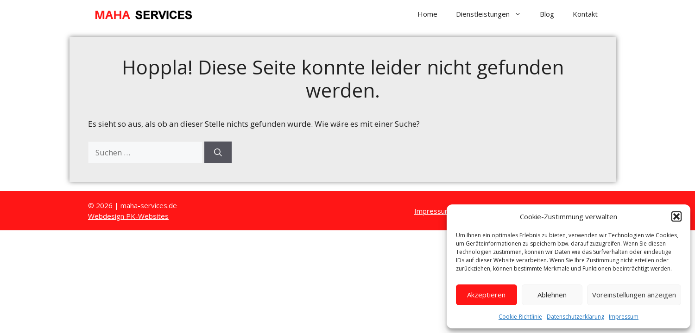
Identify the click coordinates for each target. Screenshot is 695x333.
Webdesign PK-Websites (128, 216)
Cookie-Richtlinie (520, 317)
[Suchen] (218, 153)
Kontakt (585, 13)
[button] (676, 216)
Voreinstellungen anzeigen (634, 294)
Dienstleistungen (493, 14)
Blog (547, 13)
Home (427, 13)
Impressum (623, 317)
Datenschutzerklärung (575, 317)
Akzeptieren (486, 294)
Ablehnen (552, 294)
